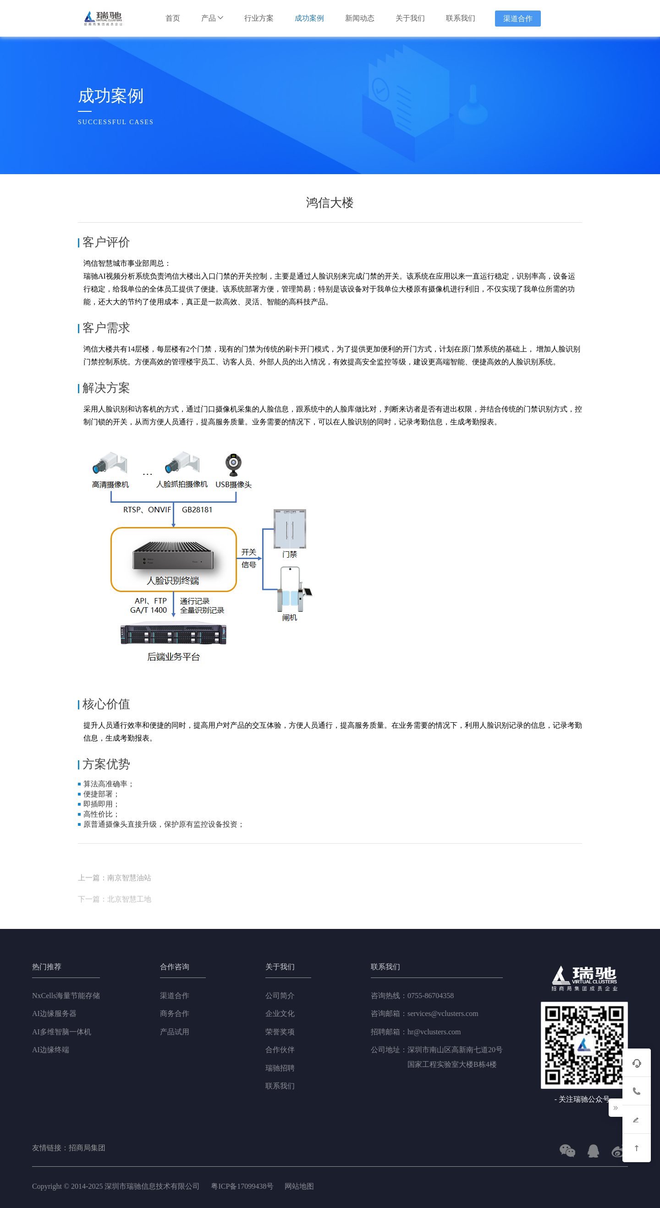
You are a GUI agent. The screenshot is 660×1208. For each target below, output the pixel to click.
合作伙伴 (280, 1050)
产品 (212, 18)
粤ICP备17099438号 (242, 1186)
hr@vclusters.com (416, 1032)
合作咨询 (174, 967)
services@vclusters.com (424, 1013)
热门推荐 (46, 967)
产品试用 (174, 1032)
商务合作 (174, 1013)
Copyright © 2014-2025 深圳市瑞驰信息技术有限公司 (117, 1186)
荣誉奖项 (280, 1032)
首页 (172, 18)
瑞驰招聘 (280, 1068)
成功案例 (309, 18)
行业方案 (259, 18)
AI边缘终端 (50, 1050)
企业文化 (280, 1013)
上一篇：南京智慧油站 (114, 899)
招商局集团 (87, 1148)
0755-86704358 (412, 995)
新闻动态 (359, 18)
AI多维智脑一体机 (61, 1032)
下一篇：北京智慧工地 (114, 920)
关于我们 (410, 18)
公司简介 (280, 995)
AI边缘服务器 (54, 1013)
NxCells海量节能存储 (66, 995)
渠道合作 (518, 18)
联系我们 (460, 18)
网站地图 (299, 1186)
